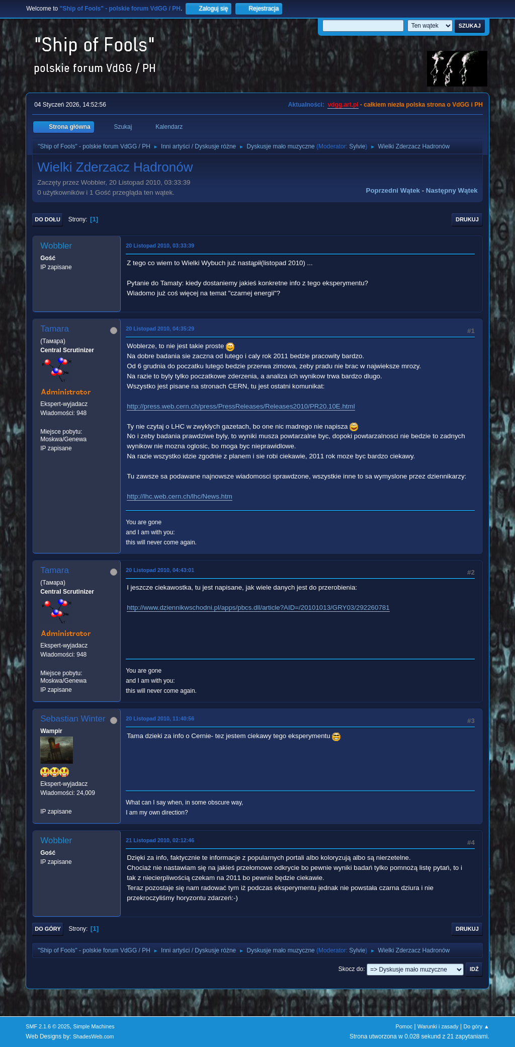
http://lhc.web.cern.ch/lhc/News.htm (179, 496)
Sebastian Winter (72, 718)
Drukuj (467, 219)
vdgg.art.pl (342, 104)
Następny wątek (452, 190)
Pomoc (404, 1026)
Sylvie (357, 146)
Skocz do (350, 969)
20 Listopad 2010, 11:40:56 (160, 718)
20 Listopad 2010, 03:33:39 (160, 246)
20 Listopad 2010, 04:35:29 (160, 329)
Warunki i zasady (438, 1026)
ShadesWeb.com (93, 1036)
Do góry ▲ (476, 1026)
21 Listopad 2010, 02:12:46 (160, 840)
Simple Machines (94, 1026)
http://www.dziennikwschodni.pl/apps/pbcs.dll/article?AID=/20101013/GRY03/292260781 (258, 607)
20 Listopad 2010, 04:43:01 (160, 570)
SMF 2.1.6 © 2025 (48, 1026)
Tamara (54, 329)
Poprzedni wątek (393, 190)
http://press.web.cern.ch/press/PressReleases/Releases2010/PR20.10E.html (241, 406)
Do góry (48, 929)
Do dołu (47, 219)
